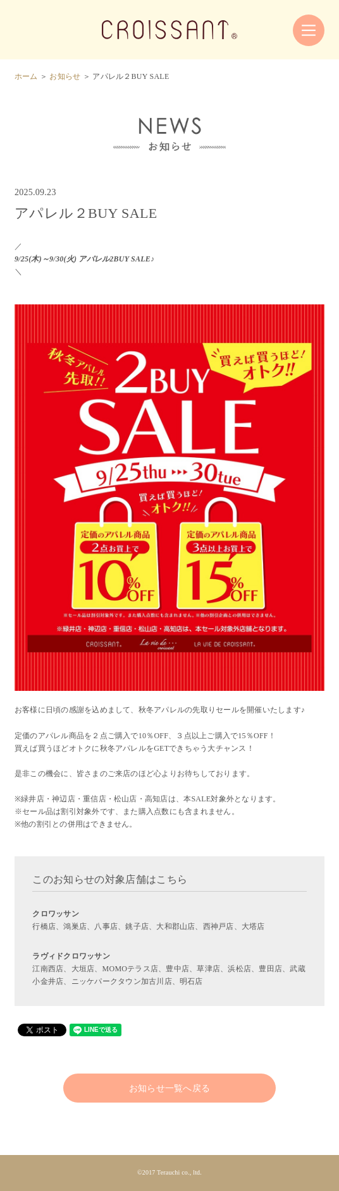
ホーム (26, 76)
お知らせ (64, 76)
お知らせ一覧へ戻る (170, 1088)
